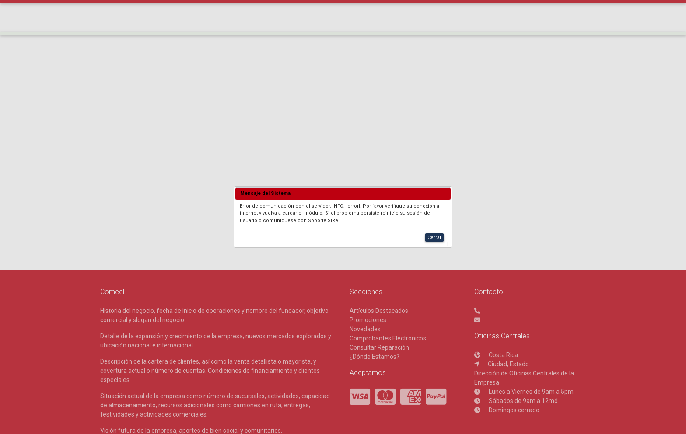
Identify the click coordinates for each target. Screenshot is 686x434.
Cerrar (434, 237)
